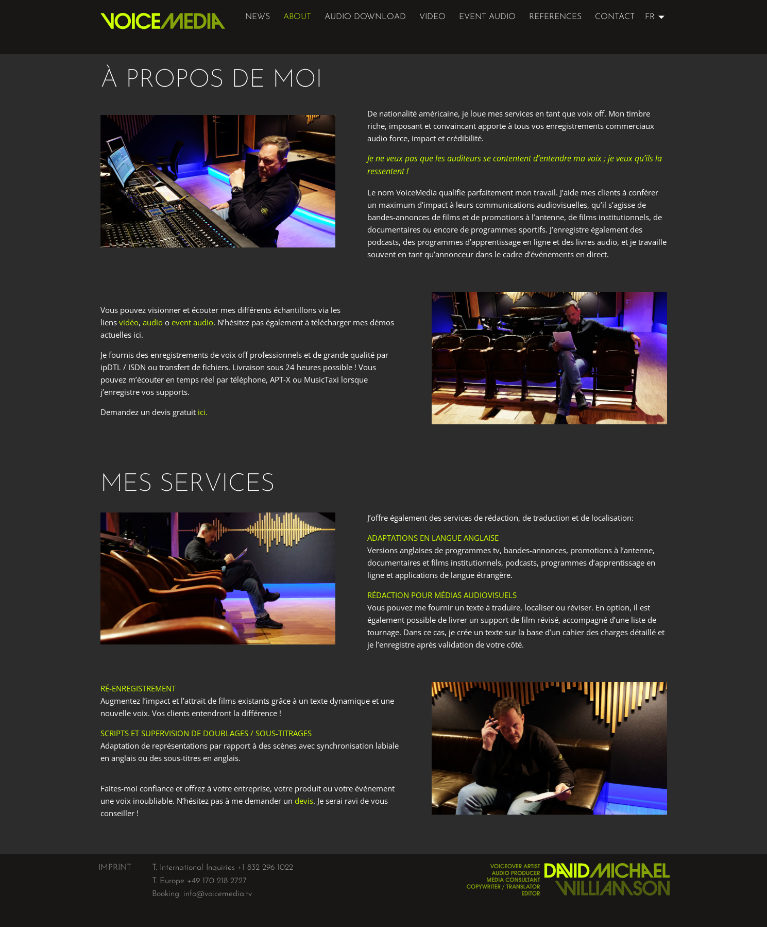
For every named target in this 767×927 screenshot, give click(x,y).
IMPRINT (114, 868)
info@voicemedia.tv (217, 894)
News (257, 17)
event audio (487, 17)
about (297, 17)
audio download (365, 17)
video (432, 17)
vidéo (129, 322)
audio (153, 322)
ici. (203, 412)
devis (304, 801)
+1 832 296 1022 (265, 868)
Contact (615, 17)
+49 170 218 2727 (217, 881)
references (555, 17)
